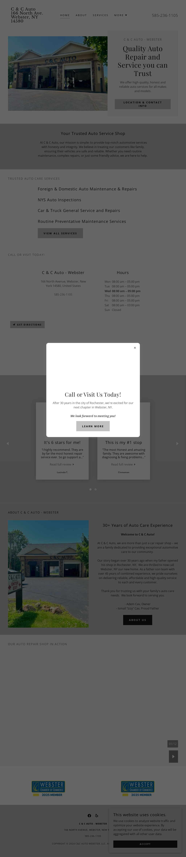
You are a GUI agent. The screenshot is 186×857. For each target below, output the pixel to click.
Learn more (93, 426)
